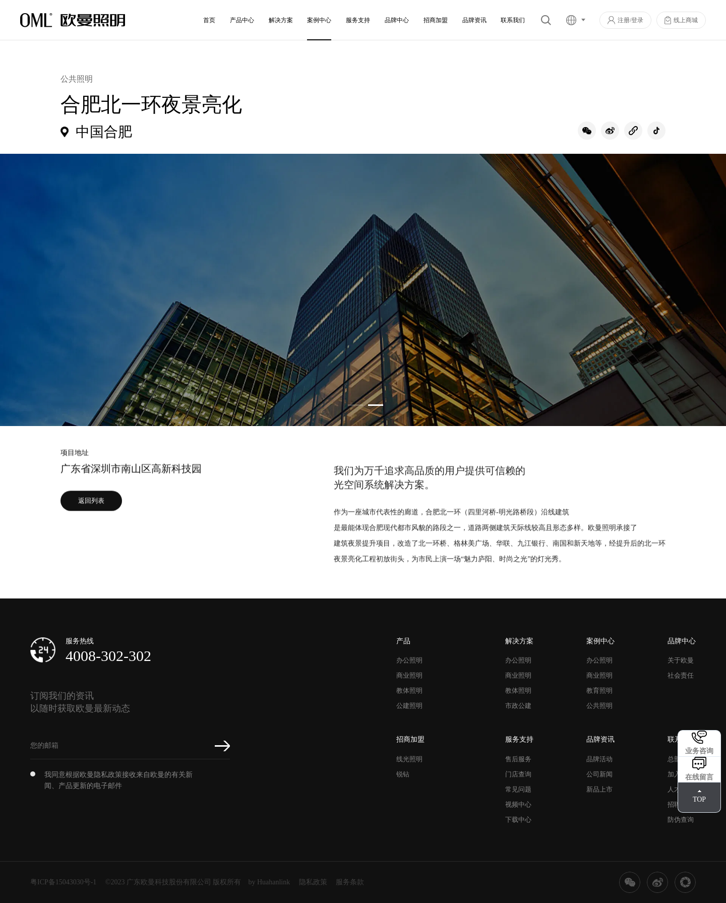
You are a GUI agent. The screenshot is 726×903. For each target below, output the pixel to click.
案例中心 (319, 20)
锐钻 (402, 774)
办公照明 (409, 660)
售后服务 (518, 759)
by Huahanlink (269, 882)
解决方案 (281, 20)
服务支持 (358, 20)
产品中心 (242, 20)
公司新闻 (599, 774)
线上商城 (686, 20)
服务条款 (350, 882)
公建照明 (409, 705)
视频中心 (518, 804)
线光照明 (409, 759)
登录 (637, 20)
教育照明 (599, 690)
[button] (355, 405)
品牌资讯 (474, 20)
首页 (209, 20)
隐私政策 (313, 882)
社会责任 (681, 675)
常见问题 (518, 789)
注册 (624, 20)
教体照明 (409, 690)
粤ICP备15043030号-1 (63, 882)
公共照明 (599, 705)
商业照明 (409, 675)
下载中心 (518, 819)
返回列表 (91, 508)
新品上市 (599, 789)
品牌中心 (397, 20)
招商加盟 (436, 20)
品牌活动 (599, 759)
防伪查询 (681, 819)
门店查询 (518, 774)
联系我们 (513, 20)
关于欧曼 (681, 660)
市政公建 (518, 705)
